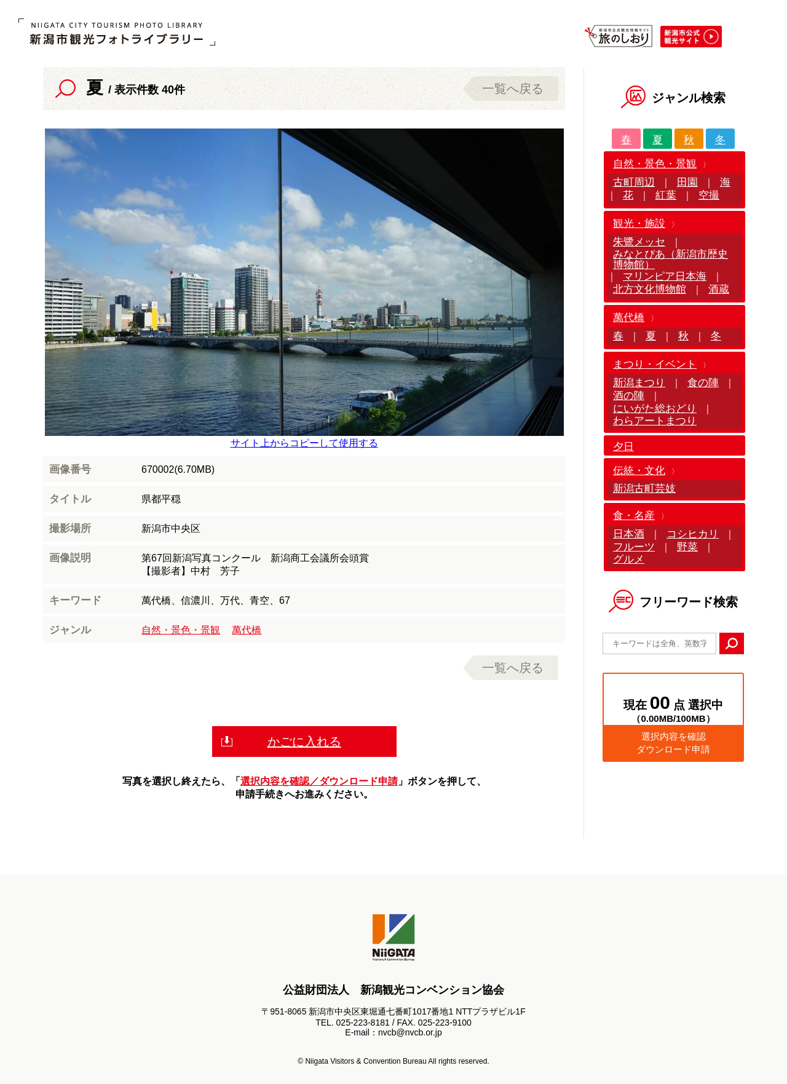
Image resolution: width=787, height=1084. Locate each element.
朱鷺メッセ (639, 242)
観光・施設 (639, 223)
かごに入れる (304, 741)
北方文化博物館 (649, 289)
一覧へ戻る (513, 88)
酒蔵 (718, 289)
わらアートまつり (655, 421)
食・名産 (634, 515)
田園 (687, 182)
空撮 (708, 195)
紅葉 (665, 195)
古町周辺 (634, 182)
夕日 (623, 446)
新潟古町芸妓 (644, 488)
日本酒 (628, 534)
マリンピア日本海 (664, 276)
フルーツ (634, 547)
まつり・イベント (655, 364)
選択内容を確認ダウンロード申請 (673, 742)
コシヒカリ (692, 534)
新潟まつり (639, 383)
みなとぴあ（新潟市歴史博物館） (670, 259)
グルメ (628, 559)
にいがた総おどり (655, 408)
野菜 (687, 547)
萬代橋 (246, 630)
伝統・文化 (639, 470)
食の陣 (703, 383)
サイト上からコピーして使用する (304, 443)
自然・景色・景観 (180, 630)
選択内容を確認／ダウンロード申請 (319, 781)
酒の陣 (628, 395)
